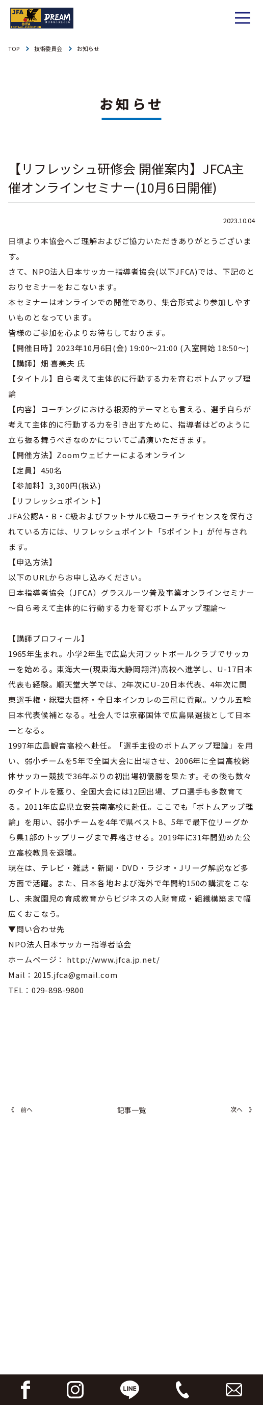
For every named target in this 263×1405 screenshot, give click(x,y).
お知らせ (88, 48)
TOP (13, 48)
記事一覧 (131, 1110)
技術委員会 (48, 48)
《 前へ (20, 1109)
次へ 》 (242, 1109)
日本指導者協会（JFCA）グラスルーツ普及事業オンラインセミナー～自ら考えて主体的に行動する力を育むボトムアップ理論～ (131, 600)
